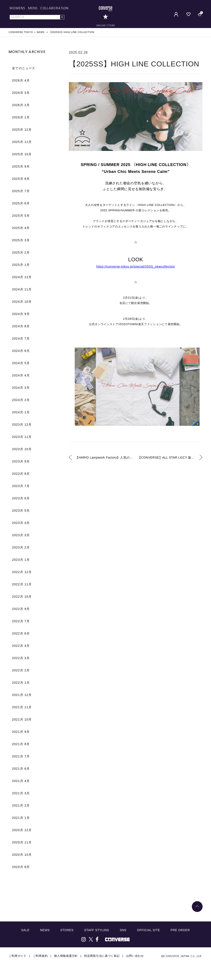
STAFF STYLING (96, 930)
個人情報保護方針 (66, 955)
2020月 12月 (22, 830)
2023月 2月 (21, 547)
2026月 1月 (21, 117)
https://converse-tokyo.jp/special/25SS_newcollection (135, 266)
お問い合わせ (135, 955)
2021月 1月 (21, 817)
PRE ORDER (180, 930)
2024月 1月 (21, 412)
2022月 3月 (21, 658)
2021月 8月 (21, 744)
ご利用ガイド (17, 955)
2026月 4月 (21, 80)
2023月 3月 (21, 535)
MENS (33, 8)
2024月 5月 (21, 363)
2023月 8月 (21, 473)
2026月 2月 (21, 105)
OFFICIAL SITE (148, 930)
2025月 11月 (22, 142)
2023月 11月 (22, 437)
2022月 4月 (21, 645)
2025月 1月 (21, 264)
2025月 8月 (21, 178)
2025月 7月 (21, 191)
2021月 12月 (22, 695)
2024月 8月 (21, 326)
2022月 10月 (22, 596)
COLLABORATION (54, 8)
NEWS (45, 930)
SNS (123, 930)
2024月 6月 (21, 350)
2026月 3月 (21, 92)
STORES (67, 930)
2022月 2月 (21, 670)
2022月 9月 (21, 609)
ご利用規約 (40, 955)
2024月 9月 (21, 314)
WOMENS (17, 8)
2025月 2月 (21, 252)
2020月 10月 (22, 854)
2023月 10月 (22, 449)
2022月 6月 (21, 633)
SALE (25, 930)
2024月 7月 (21, 338)
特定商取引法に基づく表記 (101, 955)
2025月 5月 (21, 215)
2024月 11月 (22, 289)
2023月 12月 (22, 424)
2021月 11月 (22, 707)
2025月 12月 (22, 129)
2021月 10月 (22, 719)
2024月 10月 (22, 301)
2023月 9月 (21, 461)
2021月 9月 (21, 731)
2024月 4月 (21, 375)
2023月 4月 (21, 523)
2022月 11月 (22, 584)
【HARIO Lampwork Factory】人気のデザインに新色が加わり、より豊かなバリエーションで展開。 (104, 457)
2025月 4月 (21, 228)
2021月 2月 (21, 805)
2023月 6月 (21, 498)
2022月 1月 (21, 682)
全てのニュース (23, 68)
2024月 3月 (21, 387)
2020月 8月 (21, 867)
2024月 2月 (21, 400)
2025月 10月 (22, 154)
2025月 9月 (21, 166)
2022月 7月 (21, 621)
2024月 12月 (22, 277)
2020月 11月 (22, 842)
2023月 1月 (21, 559)
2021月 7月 (21, 756)
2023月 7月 (21, 486)
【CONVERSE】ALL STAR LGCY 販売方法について (170, 457)
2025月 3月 (21, 240)
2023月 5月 (21, 510)
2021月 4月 (21, 781)
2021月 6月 (21, 768)
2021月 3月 (21, 793)
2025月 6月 (21, 203)
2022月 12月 (22, 572)
